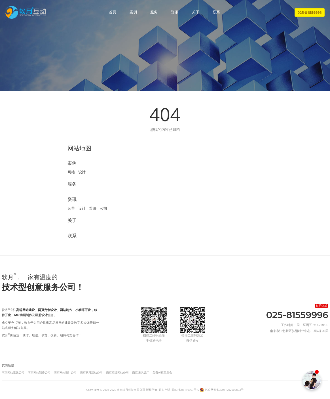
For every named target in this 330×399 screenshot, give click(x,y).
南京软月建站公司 (91, 372)
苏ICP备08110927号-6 (185, 390)
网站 (71, 172)
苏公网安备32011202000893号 (224, 390)
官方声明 (164, 390)
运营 (71, 208)
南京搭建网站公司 (117, 372)
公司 (103, 208)
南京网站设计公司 (65, 372)
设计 (82, 172)
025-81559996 (310, 12)
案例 (133, 12)
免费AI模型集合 (162, 372)
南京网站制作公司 (39, 372)
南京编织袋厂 (140, 372)
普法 (92, 208)
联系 (216, 12)
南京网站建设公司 (13, 372)
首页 (112, 12)
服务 (154, 12)
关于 (195, 12)
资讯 (174, 12)
